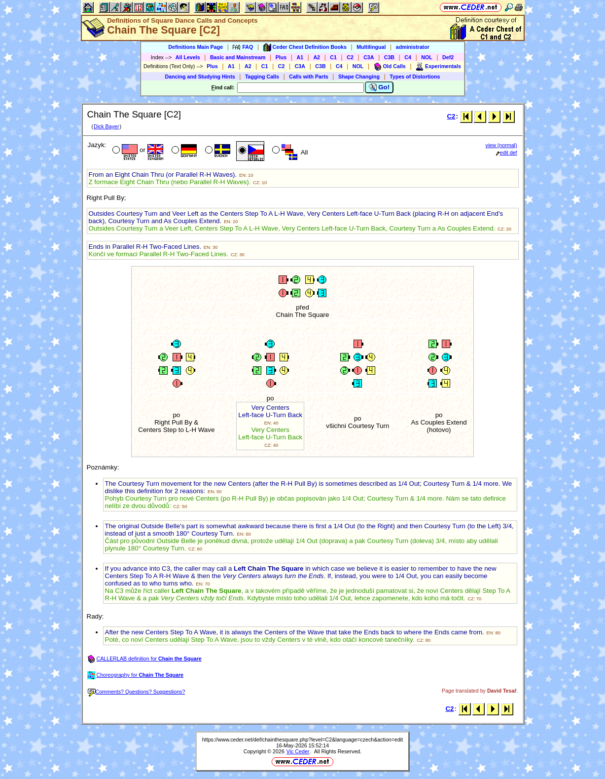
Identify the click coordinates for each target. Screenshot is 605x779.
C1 (333, 57)
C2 (350, 57)
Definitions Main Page (195, 47)
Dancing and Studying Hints (200, 76)
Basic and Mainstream (238, 57)
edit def (506, 153)
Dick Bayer (106, 126)
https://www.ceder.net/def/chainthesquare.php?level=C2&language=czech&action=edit (302, 739)
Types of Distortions (415, 76)
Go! (379, 87)
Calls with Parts (308, 76)
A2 (316, 57)
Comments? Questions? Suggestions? (136, 692)
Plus (281, 57)
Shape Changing (359, 76)
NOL (426, 57)
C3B (389, 57)
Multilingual (371, 47)
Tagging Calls (262, 76)
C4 (407, 57)
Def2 (448, 57)
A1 (300, 57)
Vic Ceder (298, 751)
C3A (368, 57)
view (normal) (501, 145)
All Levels (188, 57)
